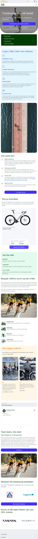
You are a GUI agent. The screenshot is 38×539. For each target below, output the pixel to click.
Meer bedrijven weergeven (19, 504)
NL (35, 1)
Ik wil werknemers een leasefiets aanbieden (19, 23)
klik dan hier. (12, 164)
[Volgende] (34, 237)
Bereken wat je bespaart (19, 247)
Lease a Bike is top (7, 415)
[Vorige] (31, 237)
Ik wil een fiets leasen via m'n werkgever (19, 27)
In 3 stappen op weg (20, 192)
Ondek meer (19, 450)
